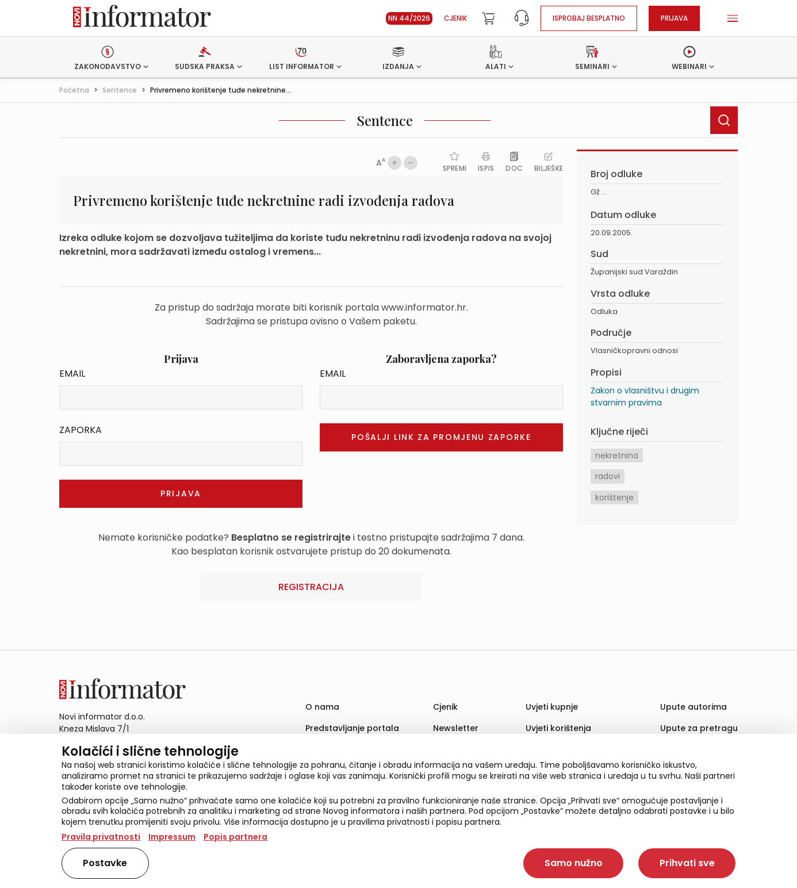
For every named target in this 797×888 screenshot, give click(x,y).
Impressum (172, 837)
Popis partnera (235, 837)
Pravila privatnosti (101, 837)
